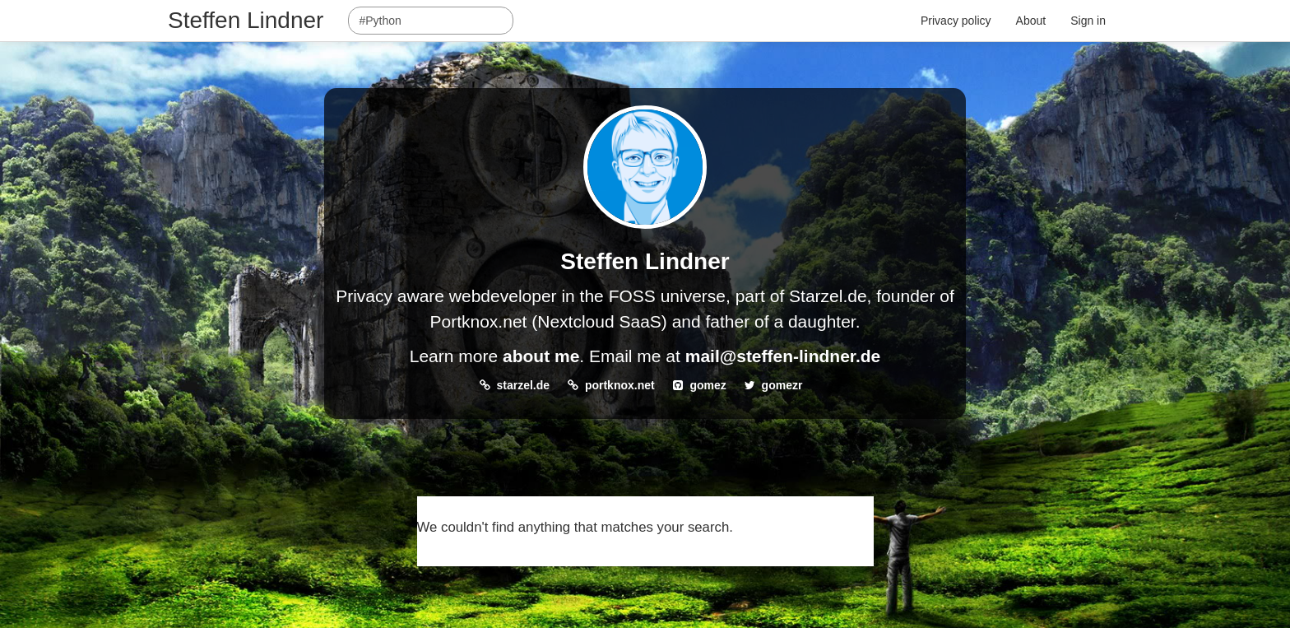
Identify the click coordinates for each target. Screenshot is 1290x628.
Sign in (1088, 20)
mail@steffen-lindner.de (783, 356)
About (1031, 20)
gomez (707, 385)
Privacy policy (956, 20)
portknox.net (620, 385)
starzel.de (523, 385)
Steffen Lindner (245, 20)
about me (541, 356)
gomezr (782, 385)
